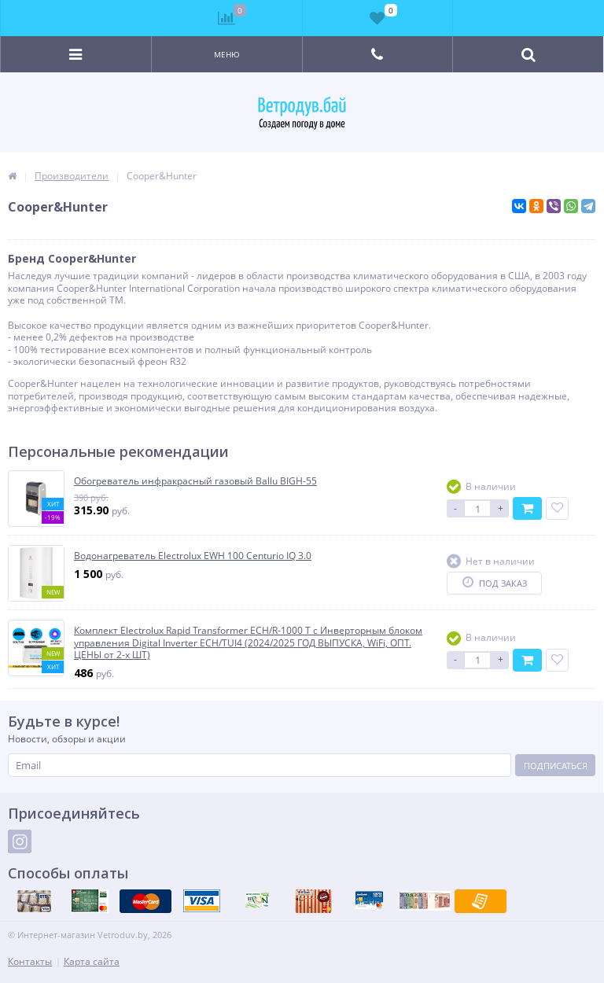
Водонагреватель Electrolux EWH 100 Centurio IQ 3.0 (192, 556)
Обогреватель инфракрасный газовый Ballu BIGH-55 (195, 481)
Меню (227, 54)
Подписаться (555, 765)
